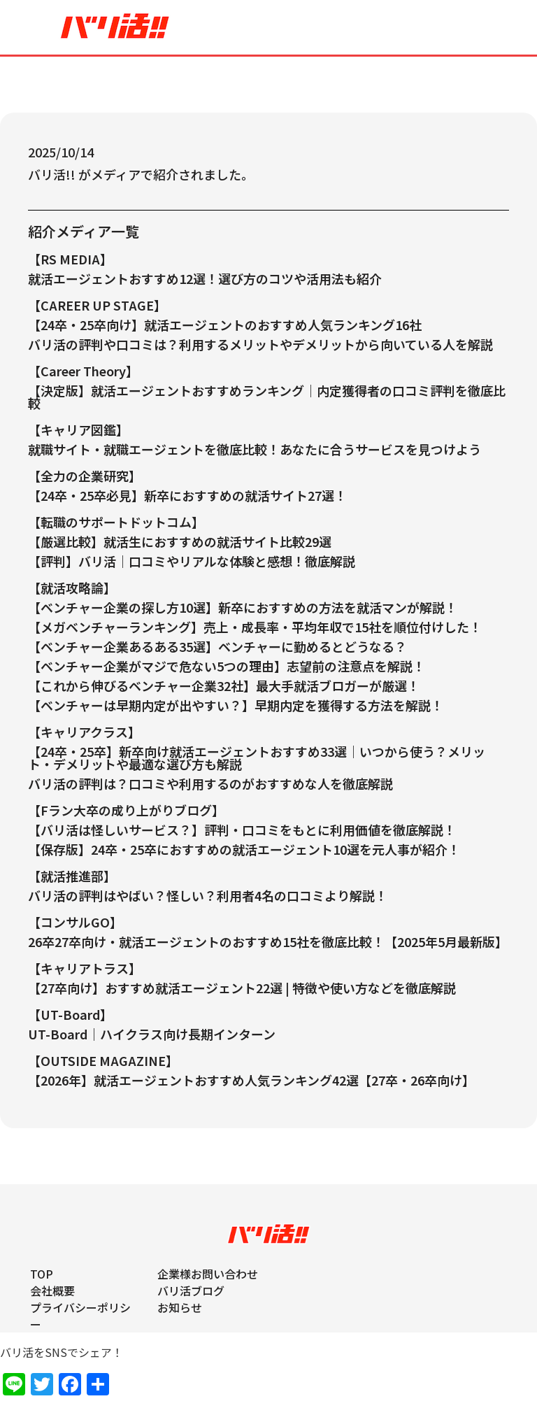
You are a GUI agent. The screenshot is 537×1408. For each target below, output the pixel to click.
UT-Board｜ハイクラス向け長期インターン (151, 1034)
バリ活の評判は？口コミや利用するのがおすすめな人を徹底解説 (210, 783)
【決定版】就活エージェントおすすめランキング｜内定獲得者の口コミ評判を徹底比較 (267, 396)
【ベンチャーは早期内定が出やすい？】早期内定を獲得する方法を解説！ (235, 705)
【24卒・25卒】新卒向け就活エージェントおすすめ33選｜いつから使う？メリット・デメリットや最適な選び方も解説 (256, 757)
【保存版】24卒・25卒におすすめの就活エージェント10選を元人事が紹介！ (244, 849)
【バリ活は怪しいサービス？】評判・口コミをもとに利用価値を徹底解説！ (242, 829)
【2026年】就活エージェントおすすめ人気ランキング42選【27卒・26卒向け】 (251, 1080)
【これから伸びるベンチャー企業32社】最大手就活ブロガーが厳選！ (224, 685)
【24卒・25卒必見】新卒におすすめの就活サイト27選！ (187, 495)
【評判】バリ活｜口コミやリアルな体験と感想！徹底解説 (191, 561)
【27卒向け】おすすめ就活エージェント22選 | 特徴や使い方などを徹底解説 (242, 988)
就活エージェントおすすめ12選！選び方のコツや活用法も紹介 (205, 278)
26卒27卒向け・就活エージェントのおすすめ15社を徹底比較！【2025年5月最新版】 (268, 941)
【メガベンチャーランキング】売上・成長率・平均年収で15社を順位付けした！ (255, 627)
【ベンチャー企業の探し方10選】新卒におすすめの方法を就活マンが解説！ (242, 607)
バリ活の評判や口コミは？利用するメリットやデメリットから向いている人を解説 (260, 344)
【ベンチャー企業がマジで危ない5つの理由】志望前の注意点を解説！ (226, 666)
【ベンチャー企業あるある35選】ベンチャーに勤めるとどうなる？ (217, 646)
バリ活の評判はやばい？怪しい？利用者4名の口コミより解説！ (207, 895)
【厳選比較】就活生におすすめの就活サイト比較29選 (179, 541)
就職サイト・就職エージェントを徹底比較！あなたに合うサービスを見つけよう (254, 449)
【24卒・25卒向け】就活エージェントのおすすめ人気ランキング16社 (225, 324)
